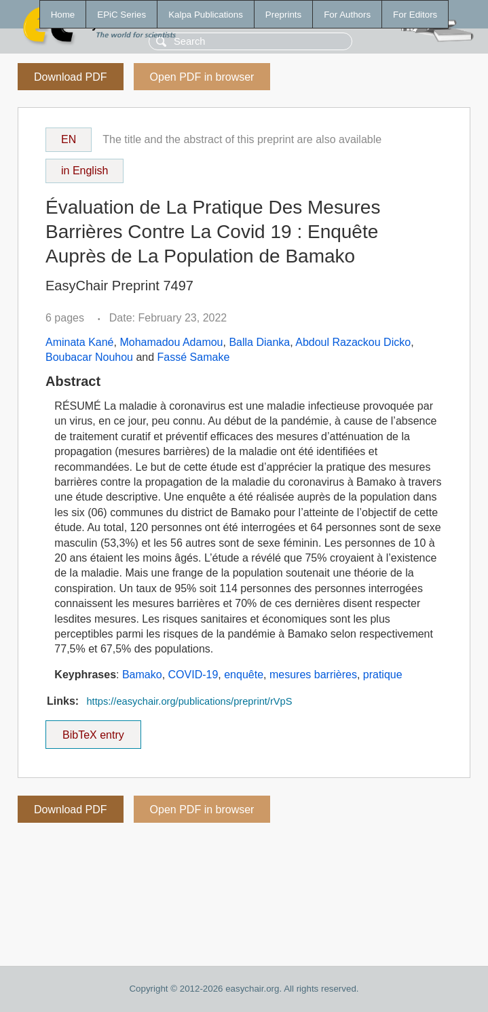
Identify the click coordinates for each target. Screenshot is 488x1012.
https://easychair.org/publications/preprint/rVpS (189, 701)
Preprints (283, 14)
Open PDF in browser (202, 77)
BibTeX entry (92, 730)
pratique (382, 674)
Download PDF (70, 77)
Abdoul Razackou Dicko (353, 342)
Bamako (142, 674)
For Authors (347, 14)
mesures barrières (313, 674)
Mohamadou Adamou (171, 342)
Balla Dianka (259, 342)
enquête (243, 674)
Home (63, 14)
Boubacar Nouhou (89, 357)
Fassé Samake (193, 357)
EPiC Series (121, 14)
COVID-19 (193, 674)
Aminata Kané (79, 342)
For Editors (415, 14)
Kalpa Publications (205, 14)
